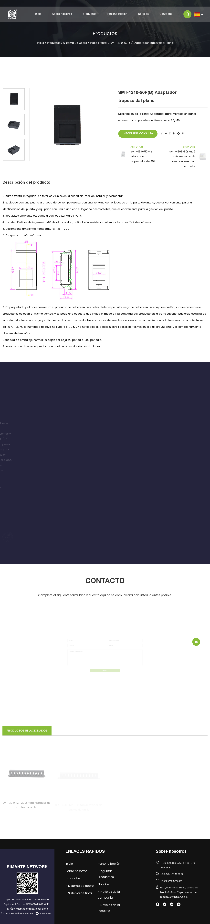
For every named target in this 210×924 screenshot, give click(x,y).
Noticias (143, 14)
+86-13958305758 (171, 863)
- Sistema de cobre (79, 886)
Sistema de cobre (75, 43)
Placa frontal (98, 43)
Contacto (165, 14)
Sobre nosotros (62, 14)
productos (89, 14)
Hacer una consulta (138, 133)
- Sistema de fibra (78, 893)
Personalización (117, 14)
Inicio (38, 14)
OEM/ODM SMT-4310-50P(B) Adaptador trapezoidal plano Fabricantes (26, 908)
